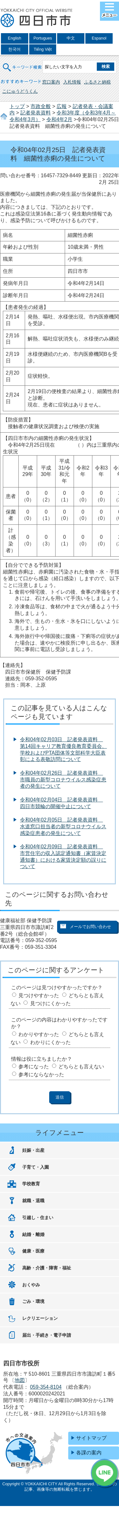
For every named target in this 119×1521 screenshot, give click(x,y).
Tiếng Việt (43, 49)
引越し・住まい (37, 1217)
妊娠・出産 (33, 1150)
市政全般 (40, 106)
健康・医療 (33, 1251)
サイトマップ (91, 1438)
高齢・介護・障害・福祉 (46, 1267)
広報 (61, 106)
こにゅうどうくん (20, 91)
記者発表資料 (35, 112)
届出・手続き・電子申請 (46, 1335)
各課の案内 (89, 1452)
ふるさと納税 (97, 81)
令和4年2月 (59, 119)
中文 (71, 38)
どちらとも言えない (81, 1066)
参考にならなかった (41, 1074)
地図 (20, 1380)
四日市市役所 (36, 18)
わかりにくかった (50, 1042)
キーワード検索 (22, 63)
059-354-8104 (46, 1387)
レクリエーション (40, 1318)
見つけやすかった (38, 995)
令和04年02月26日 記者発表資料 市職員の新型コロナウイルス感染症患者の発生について (63, 779)
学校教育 (31, 1183)
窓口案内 (51, 81)
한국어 (14, 49)
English (14, 38)
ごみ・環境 (33, 1301)
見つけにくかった (50, 1003)
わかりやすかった (38, 1034)
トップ (17, 106)
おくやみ (31, 1284)
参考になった (33, 1066)
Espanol (99, 38)
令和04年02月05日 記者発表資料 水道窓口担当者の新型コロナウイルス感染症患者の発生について (63, 826)
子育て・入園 (35, 1167)
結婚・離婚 (33, 1234)
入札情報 (72, 81)
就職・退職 (33, 1200)
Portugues (42, 38)
